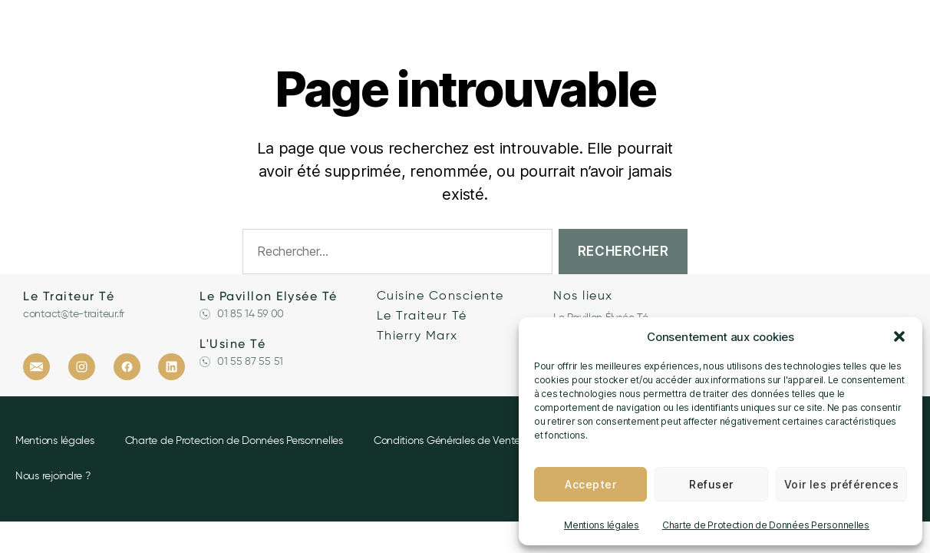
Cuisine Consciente (440, 296)
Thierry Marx (417, 336)
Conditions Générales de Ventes (449, 440)
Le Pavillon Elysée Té (269, 296)
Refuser (711, 484)
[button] (899, 336)
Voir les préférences (841, 484)
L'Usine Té (232, 343)
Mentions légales (601, 525)
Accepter (590, 484)
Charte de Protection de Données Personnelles (765, 525)
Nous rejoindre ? (53, 476)
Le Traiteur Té (68, 296)
